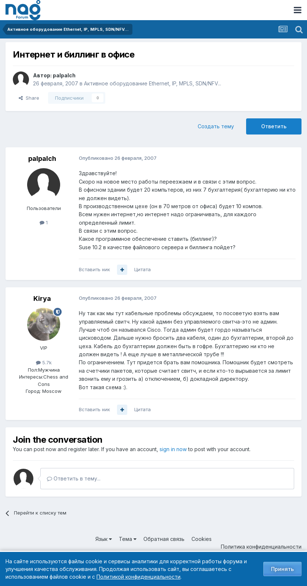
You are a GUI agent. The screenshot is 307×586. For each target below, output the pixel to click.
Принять (282, 569)
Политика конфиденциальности (261, 546)
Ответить (273, 126)
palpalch (64, 75)
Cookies (201, 539)
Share (29, 98)
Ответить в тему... (73, 478)
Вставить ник (94, 269)
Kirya (42, 298)
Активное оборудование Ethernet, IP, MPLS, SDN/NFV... (152, 83)
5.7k (44, 362)
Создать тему (216, 126)
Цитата (142, 269)
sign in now (173, 449)
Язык (103, 539)
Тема (127, 539)
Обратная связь (163, 539)
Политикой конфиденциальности (138, 577)
